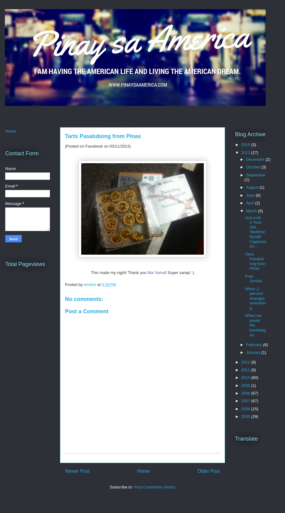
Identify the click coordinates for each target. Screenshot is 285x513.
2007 (246, 401)
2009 (246, 385)
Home (143, 471)
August (253, 187)
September (256, 175)
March (252, 211)
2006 (246, 409)
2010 (246, 377)
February (254, 344)
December (256, 159)
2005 (246, 416)
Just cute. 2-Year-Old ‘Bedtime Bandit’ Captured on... (255, 232)
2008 (246, 393)
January (253, 352)
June (251, 195)
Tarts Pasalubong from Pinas (255, 261)
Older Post (208, 471)
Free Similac (253, 279)
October (253, 167)
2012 (246, 362)
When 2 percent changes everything (255, 298)
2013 (246, 152)
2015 (246, 144)
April (250, 203)
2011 (246, 370)
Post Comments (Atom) (154, 487)
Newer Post (77, 471)
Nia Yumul (156, 272)
